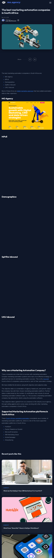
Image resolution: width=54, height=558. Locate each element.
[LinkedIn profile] (18, 20)
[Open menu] (50, 2)
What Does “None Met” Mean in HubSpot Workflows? (21, 433)
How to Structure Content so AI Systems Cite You (19, 470)
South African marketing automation (18, 323)
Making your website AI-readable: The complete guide (21, 507)
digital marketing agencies (25, 91)
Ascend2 (46, 284)
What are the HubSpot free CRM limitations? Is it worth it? (22, 395)
